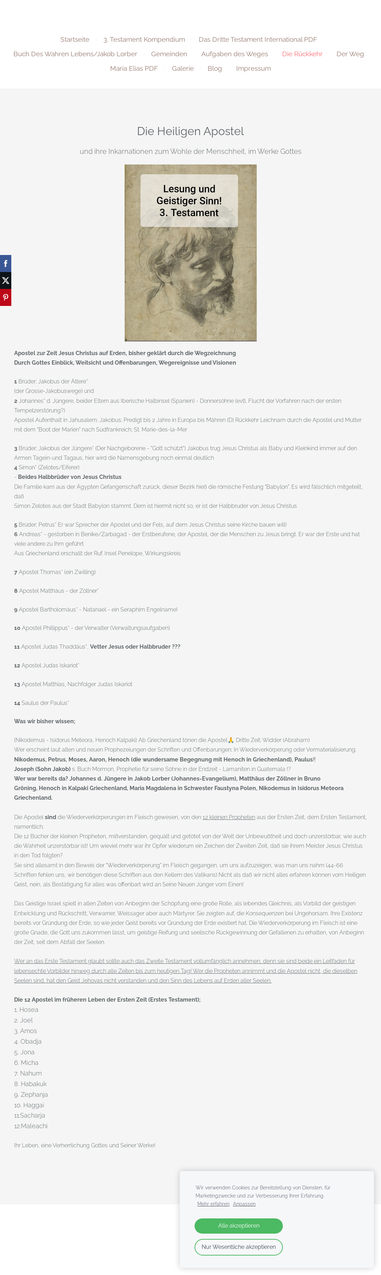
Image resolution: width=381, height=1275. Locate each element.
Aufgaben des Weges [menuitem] (255, 57)
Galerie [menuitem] (204, 72)
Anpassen (244, 1204)
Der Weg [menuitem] (103, 72)
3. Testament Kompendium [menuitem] (144, 43)
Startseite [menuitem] (74, 43)
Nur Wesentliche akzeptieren (239, 1247)
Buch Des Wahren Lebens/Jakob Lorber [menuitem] (96, 57)
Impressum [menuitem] (274, 72)
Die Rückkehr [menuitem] (323, 57)
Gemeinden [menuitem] (190, 57)
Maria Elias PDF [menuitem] (155, 72)
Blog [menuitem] (235, 72)
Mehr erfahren (213, 1204)
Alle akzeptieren (239, 1225)
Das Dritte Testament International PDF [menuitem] (258, 43)
